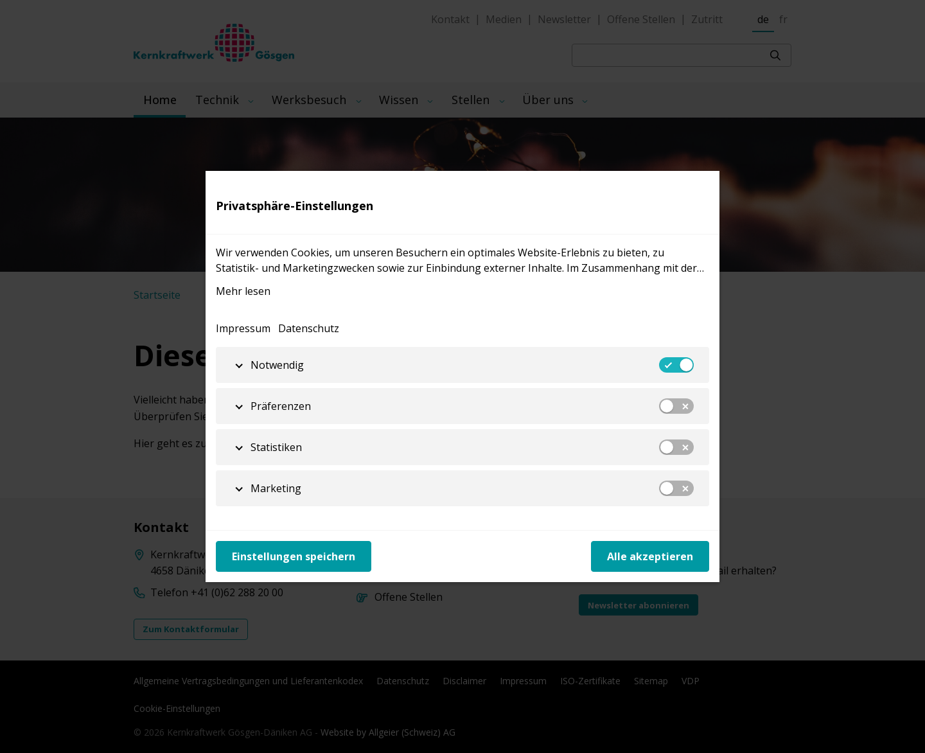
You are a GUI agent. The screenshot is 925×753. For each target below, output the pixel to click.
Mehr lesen (243, 291)
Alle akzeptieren (650, 556)
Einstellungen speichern (293, 556)
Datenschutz (308, 328)
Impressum (243, 328)
